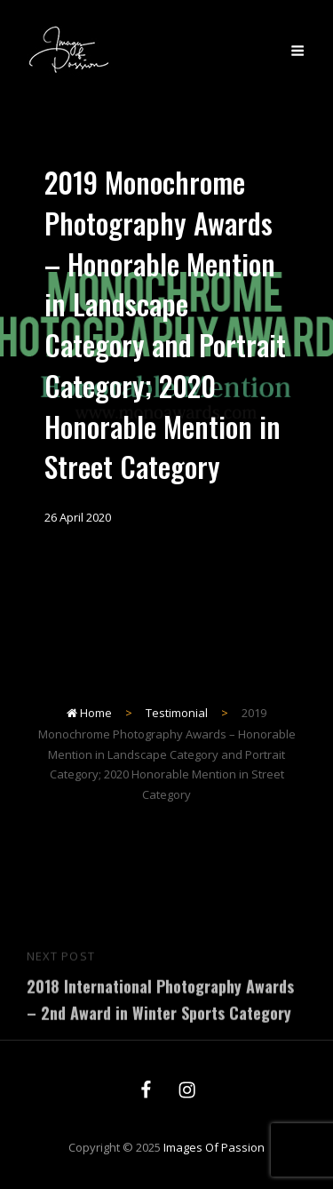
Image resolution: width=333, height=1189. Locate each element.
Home (89, 713)
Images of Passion (214, 1147)
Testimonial (177, 713)
